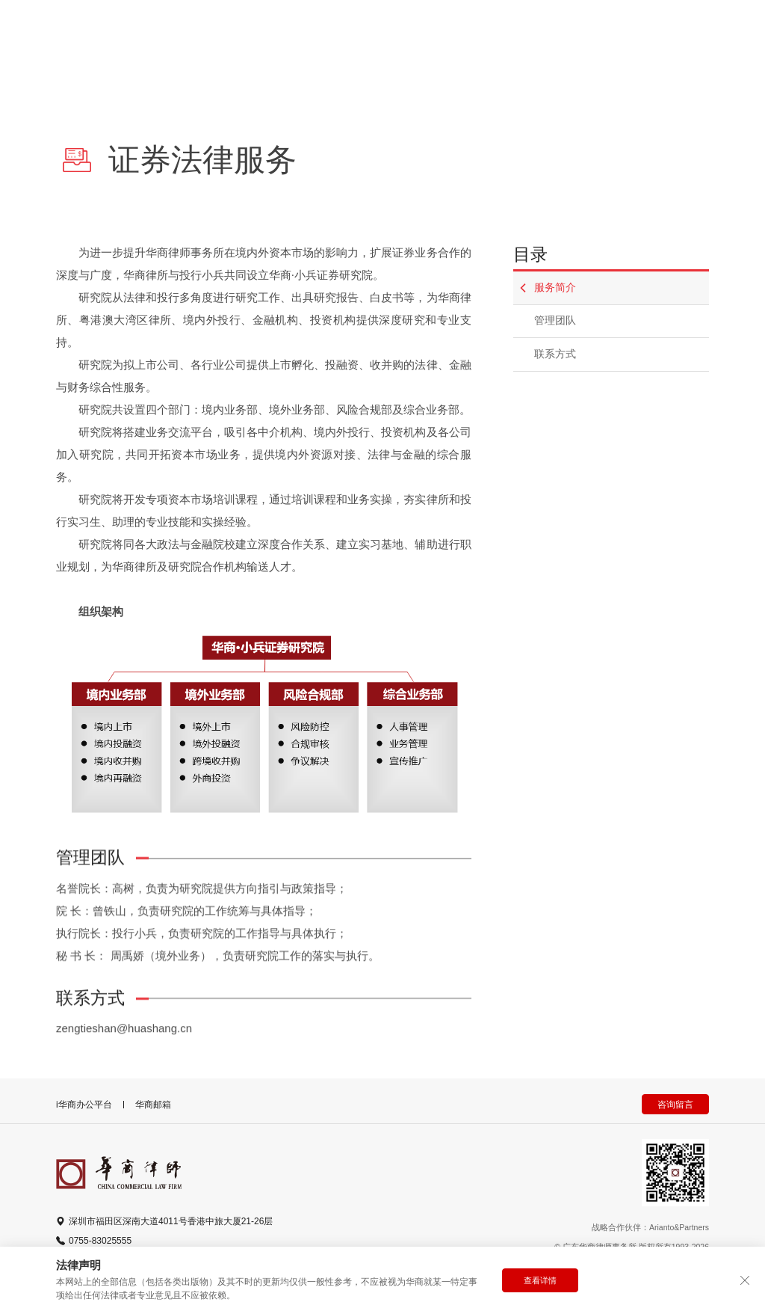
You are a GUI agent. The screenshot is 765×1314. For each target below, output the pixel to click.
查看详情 (540, 1280)
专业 (227, 35)
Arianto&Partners (679, 1227)
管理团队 (555, 320)
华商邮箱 (153, 1104)
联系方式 (555, 354)
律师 (162, 35)
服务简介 (547, 287)
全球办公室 (507, 35)
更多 (598, 35)
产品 (292, 35)
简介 (357, 35)
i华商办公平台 (84, 1104)
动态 (422, 35)
